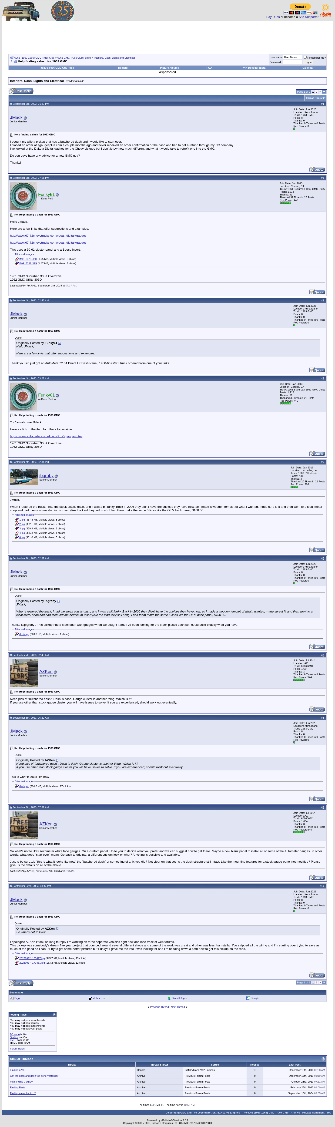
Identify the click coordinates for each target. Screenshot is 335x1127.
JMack (16, 117)
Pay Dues (273, 17)
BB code (15, 1034)
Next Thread (178, 1007)
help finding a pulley (21, 1081)
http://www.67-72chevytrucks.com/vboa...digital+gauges (48, 235)
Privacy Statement (313, 1112)
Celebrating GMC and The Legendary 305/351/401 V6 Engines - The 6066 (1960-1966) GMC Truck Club (227, 1112)
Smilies (14, 1037)
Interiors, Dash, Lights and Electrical (114, 57)
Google (255, 998)
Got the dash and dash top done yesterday (34, 1075)
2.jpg (22, 524)
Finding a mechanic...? (23, 1093)
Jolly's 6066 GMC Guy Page (57, 67)
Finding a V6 (17, 1070)
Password (275, 62)
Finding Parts (17, 1087)
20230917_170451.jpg (32, 962)
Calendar (307, 67)
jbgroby (46, 475)
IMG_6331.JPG (28, 263)
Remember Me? (315, 57)
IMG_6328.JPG (28, 259)
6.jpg (22, 537)
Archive (295, 1112)
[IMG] (13, 1040)
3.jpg (22, 528)
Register (123, 67)
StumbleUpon (180, 998)
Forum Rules (17, 1048)
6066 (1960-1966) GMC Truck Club (34, 57)
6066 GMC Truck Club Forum (74, 57)
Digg (17, 998)
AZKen (46, 671)
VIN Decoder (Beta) (254, 67)
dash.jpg (24, 634)
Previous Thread (159, 1007)
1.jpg (22, 519)
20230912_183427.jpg (32, 958)
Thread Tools (314, 98)
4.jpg (22, 533)
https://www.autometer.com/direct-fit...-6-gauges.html (46, 436)
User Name (276, 57)
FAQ (209, 67)
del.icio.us (99, 998)
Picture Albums (169, 67)
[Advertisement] (167, 39)
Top (329, 1112)
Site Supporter (308, 17)
